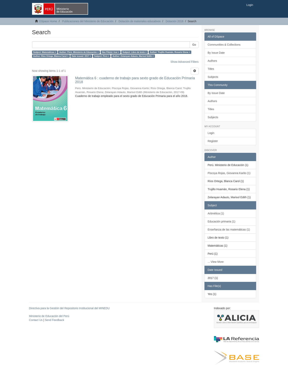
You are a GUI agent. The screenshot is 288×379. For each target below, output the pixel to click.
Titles (211, 68)
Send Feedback (54, 320)
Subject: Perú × (101, 56)
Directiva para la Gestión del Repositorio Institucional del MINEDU (69, 308)
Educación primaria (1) (221, 221)
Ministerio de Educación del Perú (49, 316)
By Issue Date (216, 52)
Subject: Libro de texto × (134, 52)
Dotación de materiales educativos (140, 21)
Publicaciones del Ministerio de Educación (87, 21)
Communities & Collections (224, 44)
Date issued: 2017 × (81, 56)
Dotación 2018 (174, 21)
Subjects (213, 76)
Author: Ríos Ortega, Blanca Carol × (50, 56)
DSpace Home (48, 21)
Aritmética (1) (216, 213)
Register (213, 141)
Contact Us (36, 320)
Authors (212, 60)
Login (211, 133)
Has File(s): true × (110, 52)
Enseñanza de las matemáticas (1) (229, 229)
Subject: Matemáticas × (44, 52)
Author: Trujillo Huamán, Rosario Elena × (170, 52)
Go (194, 44)
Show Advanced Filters (185, 61)
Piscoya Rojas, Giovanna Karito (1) (229, 173)
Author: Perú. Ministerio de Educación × (79, 52)
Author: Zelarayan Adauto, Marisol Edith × (133, 56)
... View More (216, 261)
